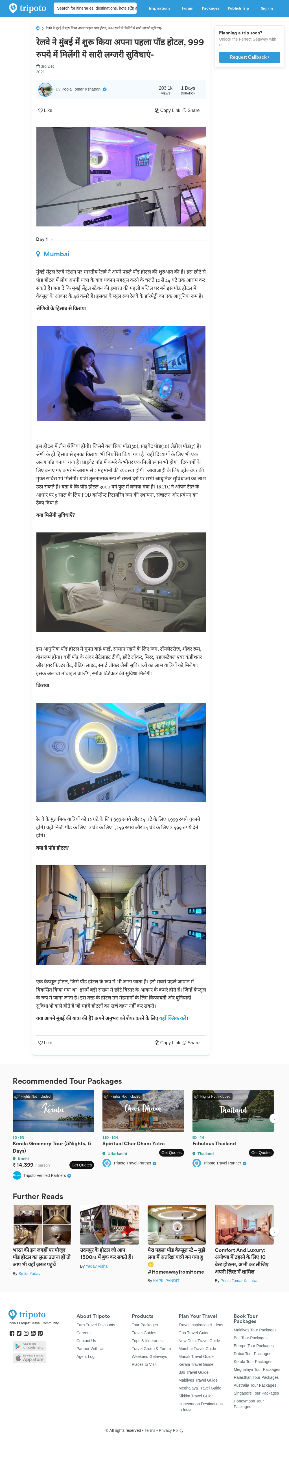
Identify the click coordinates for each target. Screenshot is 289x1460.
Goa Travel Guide (194, 1333)
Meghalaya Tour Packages (257, 1369)
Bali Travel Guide (194, 1372)
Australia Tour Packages (255, 1385)
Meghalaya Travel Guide (200, 1388)
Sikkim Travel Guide (196, 1396)
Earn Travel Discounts (95, 1325)
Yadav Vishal (97, 1266)
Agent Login (87, 1356)
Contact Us (86, 1340)
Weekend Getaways (149, 1356)
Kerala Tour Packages (253, 1361)
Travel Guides (144, 1333)
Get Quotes (82, 1165)
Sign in (267, 8)
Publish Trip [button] (240, 8)
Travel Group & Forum (151, 1348)
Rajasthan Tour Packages (256, 1377)
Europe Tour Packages (253, 1346)
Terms (149, 1430)
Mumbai (53, 254)
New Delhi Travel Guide (199, 1340)
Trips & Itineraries (147, 1340)
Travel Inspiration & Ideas (201, 1325)
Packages (210, 8)
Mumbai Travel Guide (197, 1348)
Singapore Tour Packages (256, 1393)
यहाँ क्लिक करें (172, 1018)
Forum (187, 8)
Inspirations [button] (161, 8)
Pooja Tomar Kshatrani (240, 1280)
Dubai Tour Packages (252, 1353)
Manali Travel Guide (196, 1356)
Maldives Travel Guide (198, 1380)
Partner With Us (90, 1348)
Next (274, 1119)
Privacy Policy (171, 1430)
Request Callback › (249, 57)
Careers (83, 1333)
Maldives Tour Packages (255, 1330)
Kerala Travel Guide (196, 1364)
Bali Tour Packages (251, 1338)
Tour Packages (145, 1325)
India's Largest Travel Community (33, 1323)
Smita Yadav (29, 1273)
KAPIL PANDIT (166, 1280)
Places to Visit (144, 1364)
